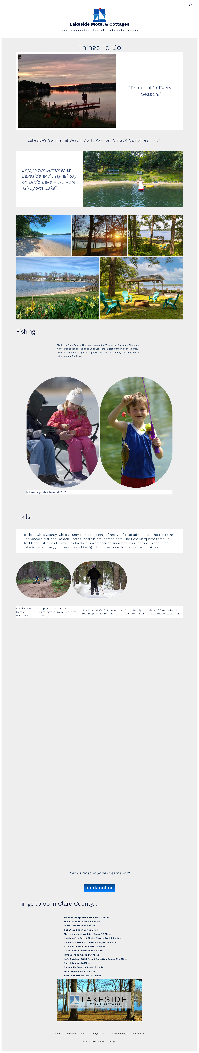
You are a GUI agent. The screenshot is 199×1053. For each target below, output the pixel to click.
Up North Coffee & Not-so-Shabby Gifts (86, 942)
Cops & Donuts (72, 963)
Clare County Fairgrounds (78, 950)
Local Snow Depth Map (23, 612)
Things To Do (98, 30)
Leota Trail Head (74, 925)
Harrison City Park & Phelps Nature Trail (87, 938)
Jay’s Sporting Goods (75, 954)
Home (63, 30)
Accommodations (80, 30)
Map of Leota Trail (168, 613)
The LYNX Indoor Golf (76, 929)
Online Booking (117, 30)
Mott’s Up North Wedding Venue (82, 934)
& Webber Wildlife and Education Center (92, 959)
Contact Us (133, 30)
